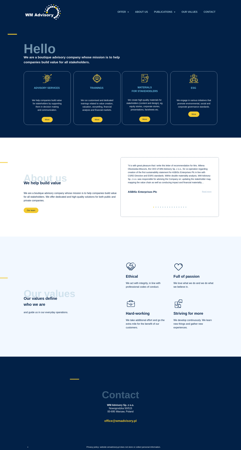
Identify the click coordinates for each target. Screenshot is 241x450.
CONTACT (209, 12)
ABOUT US (141, 12)
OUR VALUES (190, 12)
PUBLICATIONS (164, 12)
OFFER (123, 12)
